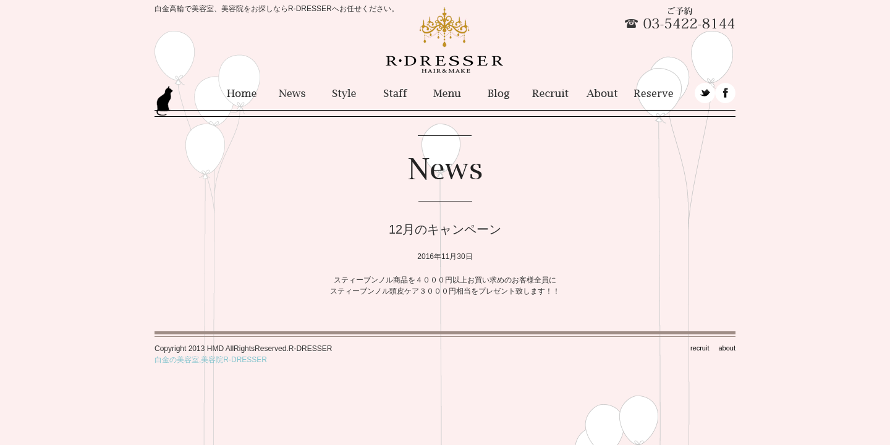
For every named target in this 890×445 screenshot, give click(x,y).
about (726, 348)
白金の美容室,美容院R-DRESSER (211, 359)
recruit (700, 348)
